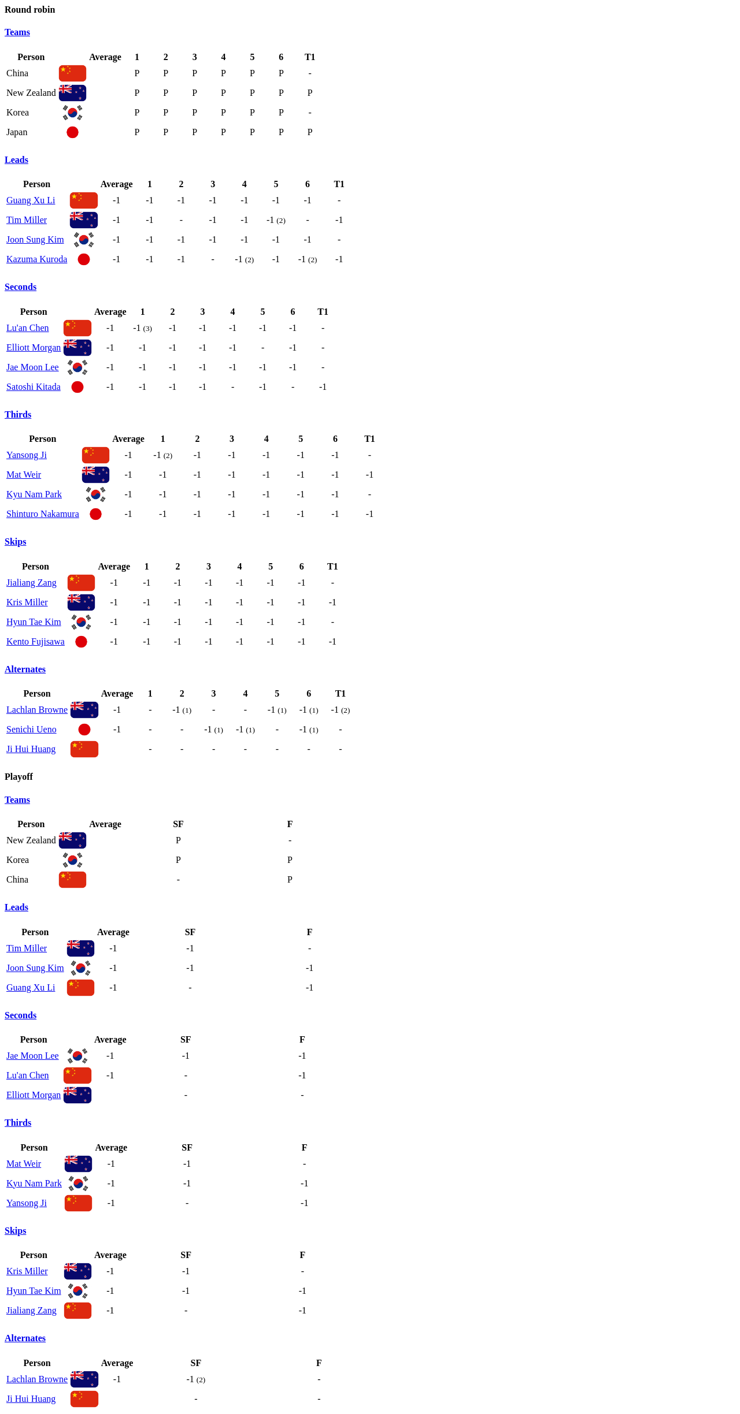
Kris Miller (27, 602)
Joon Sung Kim (35, 239)
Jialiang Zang (31, 582)
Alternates (25, 669)
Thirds (18, 414)
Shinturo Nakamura (42, 514)
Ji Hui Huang (31, 749)
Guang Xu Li (30, 200)
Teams (17, 32)
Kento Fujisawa (35, 641)
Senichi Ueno (31, 729)
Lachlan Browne (37, 710)
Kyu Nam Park (34, 494)
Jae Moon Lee (32, 367)
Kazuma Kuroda (36, 259)
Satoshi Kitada (33, 387)
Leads (16, 160)
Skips (15, 541)
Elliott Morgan (33, 347)
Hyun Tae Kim (33, 622)
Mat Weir (23, 474)
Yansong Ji (26, 455)
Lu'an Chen (27, 328)
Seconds (20, 287)
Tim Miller (26, 220)
